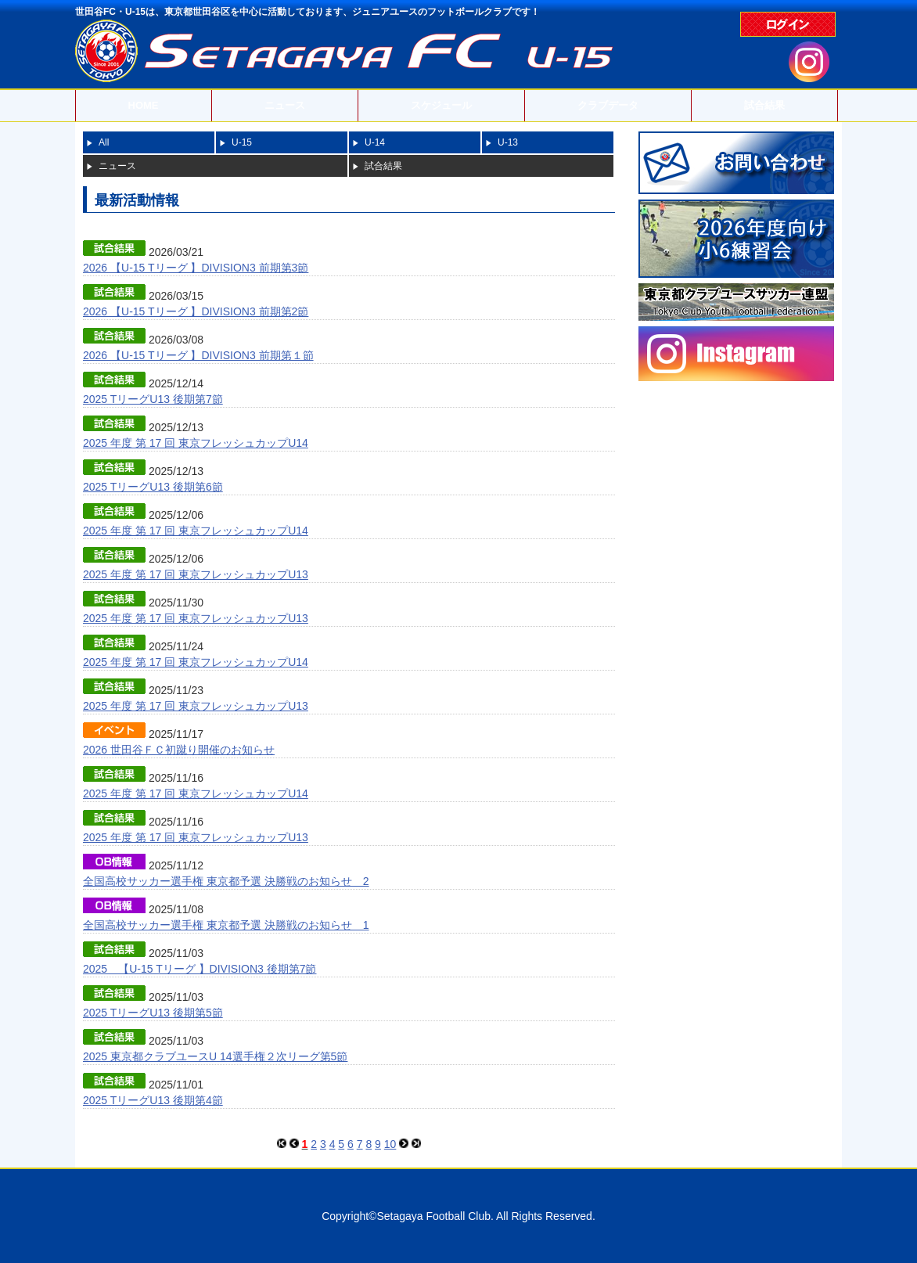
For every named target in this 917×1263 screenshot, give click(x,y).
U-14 (375, 142)
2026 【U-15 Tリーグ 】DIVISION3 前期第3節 (195, 267)
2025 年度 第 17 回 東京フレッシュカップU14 (195, 443)
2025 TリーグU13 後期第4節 (153, 1100)
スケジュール (441, 105)
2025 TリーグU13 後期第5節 (153, 1012)
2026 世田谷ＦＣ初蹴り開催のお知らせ (179, 749)
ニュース (284, 105)
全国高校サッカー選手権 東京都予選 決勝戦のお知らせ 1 (226, 925)
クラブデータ (607, 105)
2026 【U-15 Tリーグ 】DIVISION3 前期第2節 (195, 311)
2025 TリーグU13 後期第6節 (153, 486)
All (104, 142)
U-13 (508, 142)
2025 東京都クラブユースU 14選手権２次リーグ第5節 (215, 1056)
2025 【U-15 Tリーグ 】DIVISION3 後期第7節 (199, 969)
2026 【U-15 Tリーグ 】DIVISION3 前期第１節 (198, 355)
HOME (143, 105)
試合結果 (764, 105)
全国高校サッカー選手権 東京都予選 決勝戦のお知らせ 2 (226, 881)
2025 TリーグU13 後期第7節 (153, 399)
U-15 (242, 142)
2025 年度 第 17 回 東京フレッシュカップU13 (195, 574)
